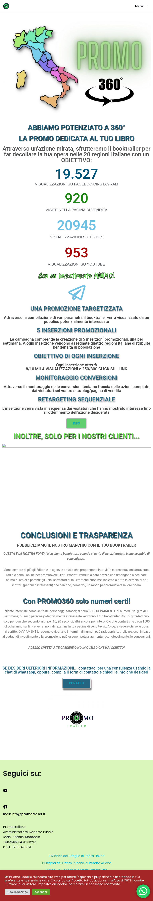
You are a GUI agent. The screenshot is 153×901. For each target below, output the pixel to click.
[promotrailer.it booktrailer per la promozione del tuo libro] (6, 6)
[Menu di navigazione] (141, 6)
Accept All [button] (40, 892)
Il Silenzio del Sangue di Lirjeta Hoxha (76, 856)
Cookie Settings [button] (17, 892)
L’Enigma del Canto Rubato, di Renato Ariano (76, 863)
